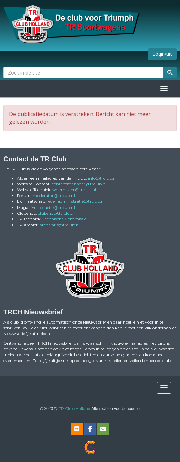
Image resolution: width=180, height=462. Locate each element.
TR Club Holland (75, 408)
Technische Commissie (64, 218)
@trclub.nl (102, 178)
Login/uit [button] (162, 54)
